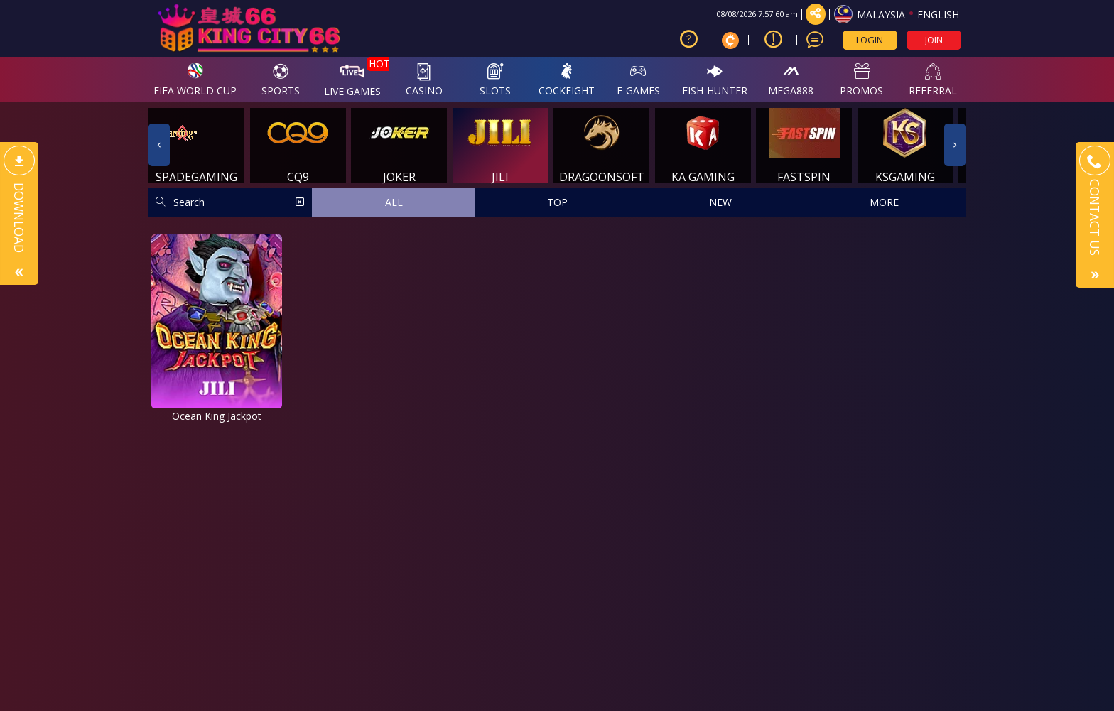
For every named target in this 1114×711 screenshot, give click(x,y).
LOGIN (869, 39)
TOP (557, 202)
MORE (884, 202)
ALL (394, 202)
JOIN (934, 39)
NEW (720, 202)
